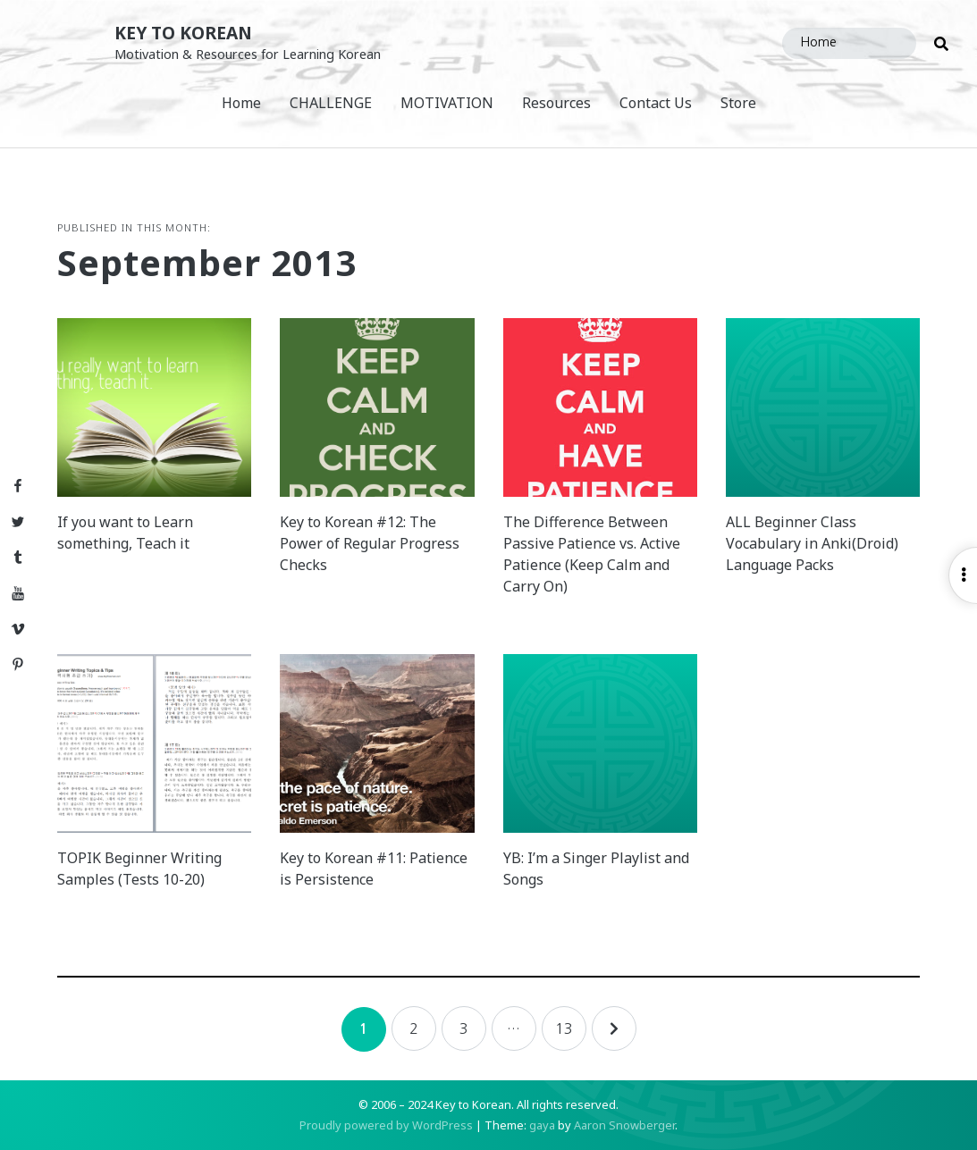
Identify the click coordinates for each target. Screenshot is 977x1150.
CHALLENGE (331, 103)
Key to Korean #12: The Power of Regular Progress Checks (369, 543)
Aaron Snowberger (624, 1125)
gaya (542, 1125)
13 (564, 1028)
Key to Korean (183, 33)
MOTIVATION (446, 103)
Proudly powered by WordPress (386, 1125)
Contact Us (655, 103)
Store (738, 103)
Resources (556, 103)
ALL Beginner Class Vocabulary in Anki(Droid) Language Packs (812, 543)
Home (241, 103)
